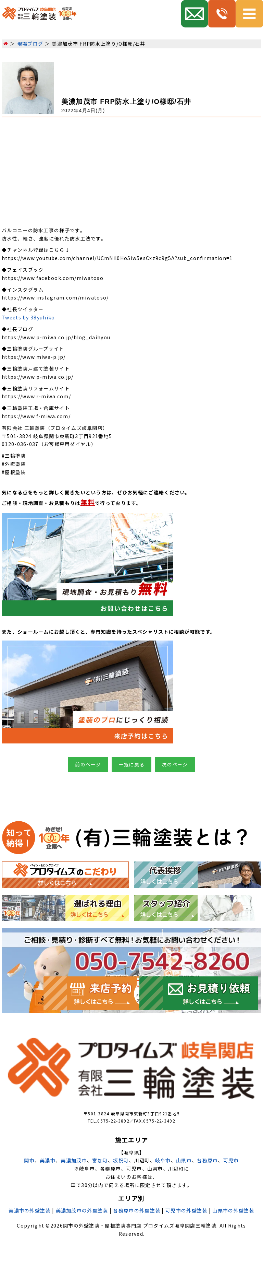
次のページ (175, 764)
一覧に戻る (131, 764)
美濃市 (47, 1160)
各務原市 (207, 1160)
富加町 (100, 1160)
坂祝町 (121, 1160)
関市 (29, 1160)
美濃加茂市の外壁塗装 (82, 1210)
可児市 (231, 1160)
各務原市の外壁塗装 (136, 1210)
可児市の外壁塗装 (186, 1210)
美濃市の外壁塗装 (29, 1210)
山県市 (184, 1160)
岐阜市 (163, 1160)
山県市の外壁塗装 (233, 1210)
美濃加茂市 (74, 1160)
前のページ (88, 764)
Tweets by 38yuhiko (28, 317)
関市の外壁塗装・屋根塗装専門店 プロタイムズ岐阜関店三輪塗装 (139, 1225)
